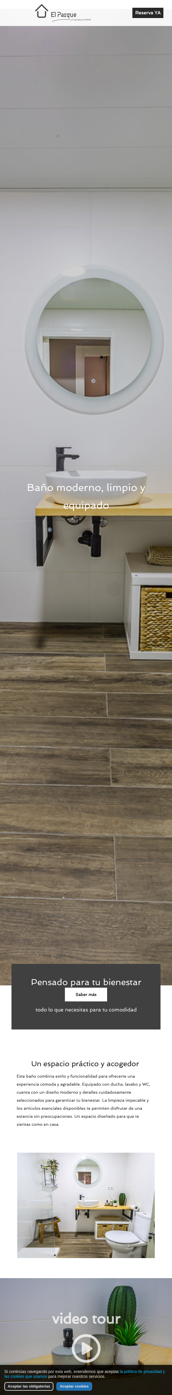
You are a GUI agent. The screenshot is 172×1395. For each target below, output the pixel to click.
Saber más (86, 994)
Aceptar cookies (74, 1386)
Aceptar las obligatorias (29, 1386)
